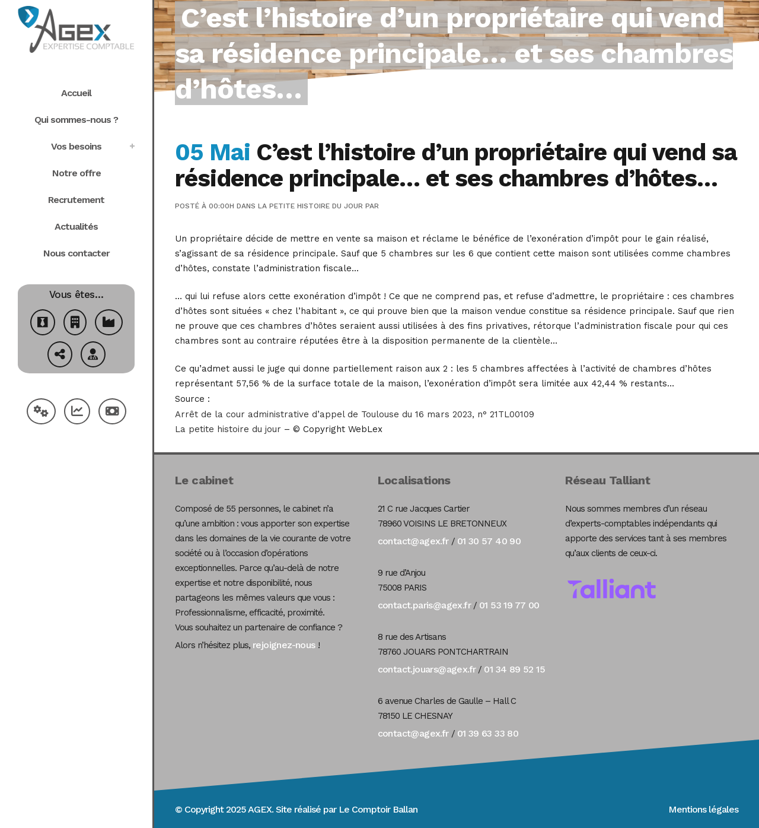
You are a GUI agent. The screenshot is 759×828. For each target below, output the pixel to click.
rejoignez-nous (284, 645)
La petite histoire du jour (310, 206)
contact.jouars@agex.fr (427, 669)
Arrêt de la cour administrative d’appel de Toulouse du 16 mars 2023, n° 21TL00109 (354, 414)
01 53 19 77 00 (509, 605)
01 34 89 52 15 (514, 669)
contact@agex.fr (413, 541)
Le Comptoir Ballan (378, 809)
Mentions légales (703, 809)
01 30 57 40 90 (489, 541)
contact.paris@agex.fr (424, 605)
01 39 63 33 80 (488, 733)
